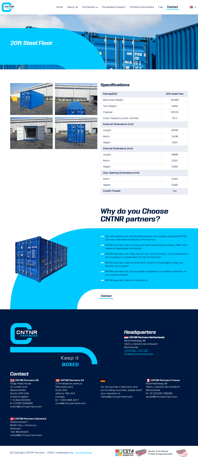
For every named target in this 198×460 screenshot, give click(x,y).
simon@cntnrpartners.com (26, 407)
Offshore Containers (142, 7)
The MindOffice (83, 453)
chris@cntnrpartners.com (70, 403)
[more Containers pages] (97, 7)
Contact (172, 7)
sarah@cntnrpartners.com (161, 397)
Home (59, 7)
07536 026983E (23, 403)
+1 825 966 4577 (68, 400)
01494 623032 (22, 400)
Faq (160, 7)
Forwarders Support (114, 7)
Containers (88, 7)
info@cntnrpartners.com (138, 354)
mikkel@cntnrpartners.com (117, 397)
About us (72, 7)
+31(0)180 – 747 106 (136, 351)
